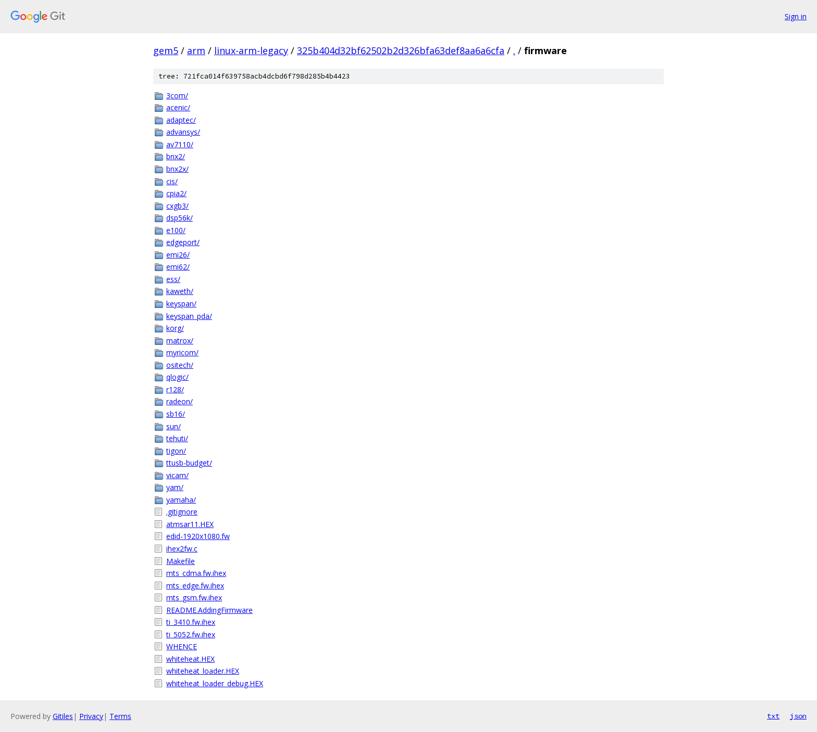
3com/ (177, 95)
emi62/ (178, 267)
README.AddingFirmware (209, 610)
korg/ (175, 328)
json (798, 716)
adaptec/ (181, 120)
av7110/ (179, 144)
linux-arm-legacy (251, 50)
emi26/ (178, 255)
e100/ (175, 230)
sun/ (173, 426)
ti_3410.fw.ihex (190, 622)
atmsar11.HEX (190, 524)
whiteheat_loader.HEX (202, 671)
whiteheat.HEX (190, 659)
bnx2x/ (177, 169)
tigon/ (176, 451)
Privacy (91, 716)
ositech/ (179, 365)
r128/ (175, 389)
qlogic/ (177, 377)
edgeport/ (183, 242)
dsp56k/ (179, 218)
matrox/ (179, 340)
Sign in (796, 16)
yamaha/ (181, 500)
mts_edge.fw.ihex (195, 585)
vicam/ (177, 475)
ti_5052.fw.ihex (190, 634)
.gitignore (181, 512)
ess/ (173, 279)
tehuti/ (177, 438)
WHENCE (181, 646)
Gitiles (63, 716)
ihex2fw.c (181, 549)
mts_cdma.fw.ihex (196, 573)
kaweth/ (179, 291)
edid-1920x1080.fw (198, 536)
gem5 (165, 50)
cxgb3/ (177, 206)
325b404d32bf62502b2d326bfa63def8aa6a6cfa (400, 50)
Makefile (180, 561)
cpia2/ (176, 193)
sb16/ (175, 414)
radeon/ (179, 401)
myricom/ (182, 352)
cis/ (172, 181)
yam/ (174, 487)
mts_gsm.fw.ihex (194, 597)
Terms (120, 716)
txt (773, 716)
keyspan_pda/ (189, 316)
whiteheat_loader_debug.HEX (214, 683)
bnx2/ (175, 156)
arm (196, 50)
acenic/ (178, 107)
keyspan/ (181, 304)
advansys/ (183, 132)
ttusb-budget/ (189, 463)
